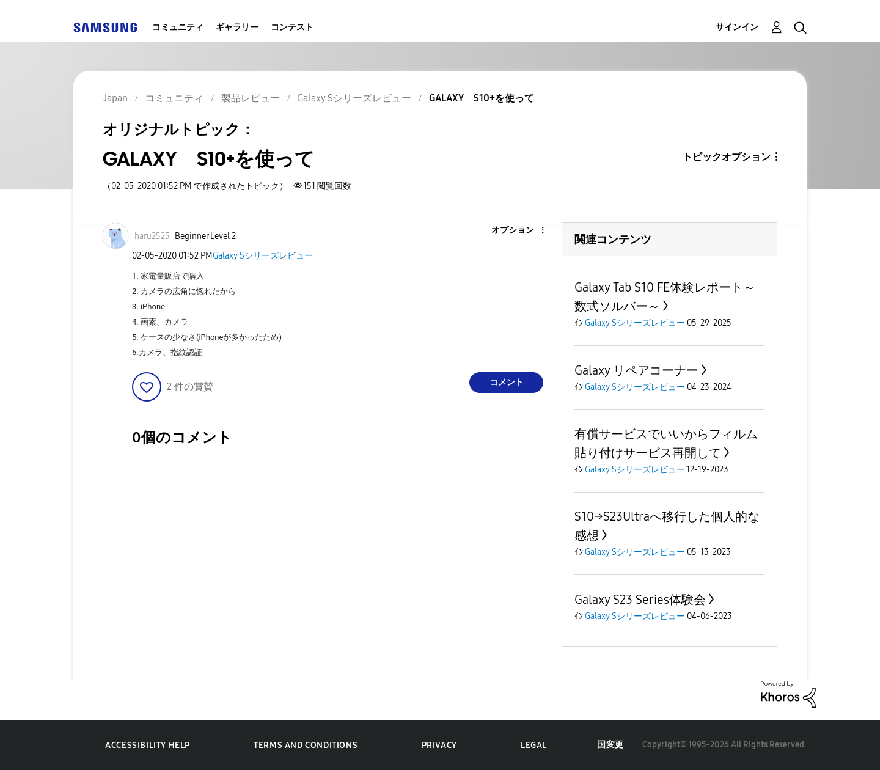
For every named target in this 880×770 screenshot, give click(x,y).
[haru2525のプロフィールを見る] (152, 236)
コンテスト (292, 27)
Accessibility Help (147, 745)
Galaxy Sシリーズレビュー (263, 256)
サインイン (737, 27)
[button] (522, 231)
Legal (534, 745)
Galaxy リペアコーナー (636, 370)
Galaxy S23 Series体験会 (640, 599)
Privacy (439, 745)
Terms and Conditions (306, 745)
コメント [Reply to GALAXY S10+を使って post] (507, 382)
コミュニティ (178, 27)
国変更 (610, 744)
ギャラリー (237, 27)
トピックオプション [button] (727, 157)
